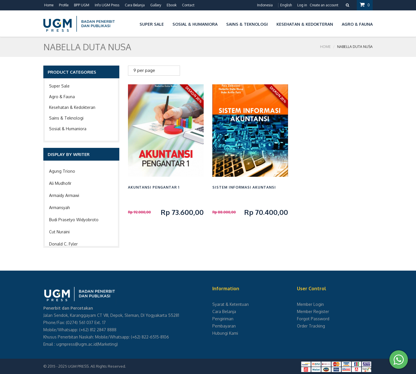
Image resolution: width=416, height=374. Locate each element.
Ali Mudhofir (60, 183)
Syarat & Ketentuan (230, 304)
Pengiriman (222, 318)
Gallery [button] (155, 5)
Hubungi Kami (225, 333)
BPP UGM (81, 5)
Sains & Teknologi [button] (247, 24)
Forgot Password (313, 318)
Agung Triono (62, 171)
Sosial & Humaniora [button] (195, 24)
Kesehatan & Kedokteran (72, 107)
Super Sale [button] (152, 24)
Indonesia (265, 5)
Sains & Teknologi (66, 118)
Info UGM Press (107, 5)
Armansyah (59, 207)
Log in (302, 5)
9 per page (144, 70)
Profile (63, 5)
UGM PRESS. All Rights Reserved (96, 366)
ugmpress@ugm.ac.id (76, 344)
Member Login (310, 304)
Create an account (324, 5)
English (286, 5)
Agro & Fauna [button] (357, 24)
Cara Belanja (135, 5)
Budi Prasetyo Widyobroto (74, 219)
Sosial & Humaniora (67, 128)
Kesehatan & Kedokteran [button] (304, 24)
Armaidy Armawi (64, 195)
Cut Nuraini (59, 231)
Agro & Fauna (62, 96)
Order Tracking (311, 325)
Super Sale (59, 85)
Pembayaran (224, 325)
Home (48, 5)
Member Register (313, 311)
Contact (188, 5)
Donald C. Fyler (63, 243)
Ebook (172, 5)
